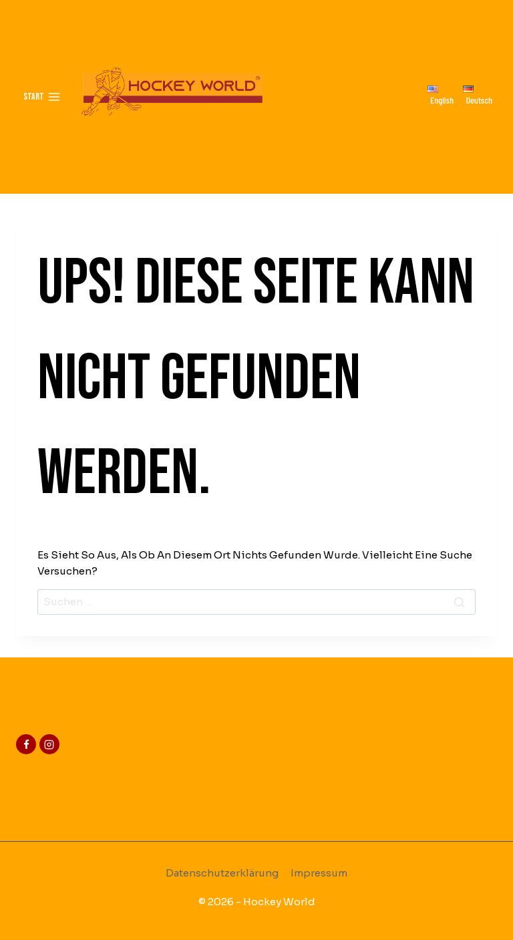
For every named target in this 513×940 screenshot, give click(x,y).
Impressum (319, 873)
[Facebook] (26, 744)
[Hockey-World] (172, 97)
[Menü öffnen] (42, 97)
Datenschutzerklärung (222, 873)
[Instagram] (49, 744)
